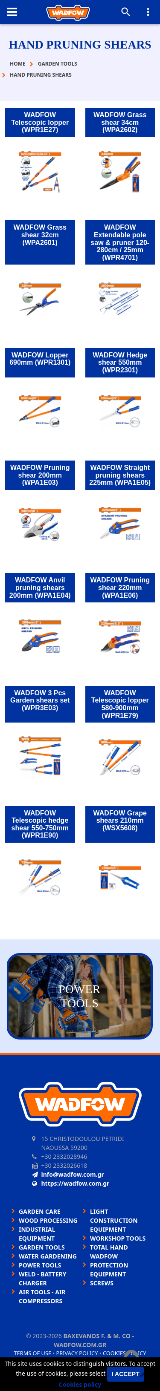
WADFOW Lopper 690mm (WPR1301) (39, 358)
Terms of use (32, 1353)
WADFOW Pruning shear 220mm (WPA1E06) (120, 587)
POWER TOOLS (40, 1265)
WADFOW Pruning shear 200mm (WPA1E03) (40, 475)
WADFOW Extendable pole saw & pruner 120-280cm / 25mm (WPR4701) (119, 242)
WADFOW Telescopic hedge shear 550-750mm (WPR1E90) (40, 824)
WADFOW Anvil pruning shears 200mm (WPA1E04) (40, 587)
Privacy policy (77, 1353)
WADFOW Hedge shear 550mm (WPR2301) (120, 362)
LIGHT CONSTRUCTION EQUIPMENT (114, 1220)
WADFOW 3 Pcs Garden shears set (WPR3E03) (40, 700)
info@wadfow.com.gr (68, 1174)
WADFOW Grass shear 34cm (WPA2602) (119, 122)
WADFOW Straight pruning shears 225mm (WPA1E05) (120, 475)
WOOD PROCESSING (48, 1220)
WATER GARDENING (48, 1256)
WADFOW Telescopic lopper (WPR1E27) (40, 122)
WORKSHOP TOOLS (117, 1238)
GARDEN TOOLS (42, 1247)
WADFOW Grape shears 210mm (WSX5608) (120, 820)
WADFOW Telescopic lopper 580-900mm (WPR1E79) (120, 704)
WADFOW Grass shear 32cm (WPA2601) (40, 235)
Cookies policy (80, 1384)
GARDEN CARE (40, 1211)
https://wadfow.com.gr (71, 1183)
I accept (126, 1374)
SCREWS (101, 1283)
